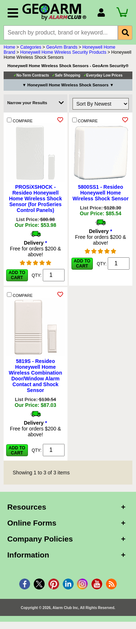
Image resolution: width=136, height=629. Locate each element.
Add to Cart (17, 275)
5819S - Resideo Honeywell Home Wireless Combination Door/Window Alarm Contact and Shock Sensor (35, 375)
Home (9, 47)
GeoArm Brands (61, 47)
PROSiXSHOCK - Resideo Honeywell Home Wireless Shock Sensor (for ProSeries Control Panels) (35, 198)
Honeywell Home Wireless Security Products (63, 52)
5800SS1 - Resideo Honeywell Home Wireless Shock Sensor (101, 192)
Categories (30, 47)
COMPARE (20, 120)
